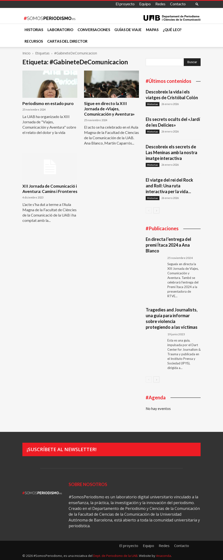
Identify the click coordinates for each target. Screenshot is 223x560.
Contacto (178, 3)
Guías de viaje (128, 29)
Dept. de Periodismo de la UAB (115, 555)
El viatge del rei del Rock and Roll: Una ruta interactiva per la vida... (169, 185)
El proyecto (125, 3)
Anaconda (163, 555)
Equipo (145, 3)
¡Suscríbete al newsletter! (62, 449)
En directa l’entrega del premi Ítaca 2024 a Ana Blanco (168, 245)
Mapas (152, 29)
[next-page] (156, 210)
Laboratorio (60, 29)
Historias (34, 29)
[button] (197, 4)
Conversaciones (94, 29)
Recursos (34, 41)
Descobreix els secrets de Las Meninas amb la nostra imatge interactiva (171, 152)
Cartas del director (67, 41)
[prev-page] (149, 210)
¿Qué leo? (172, 29)
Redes (160, 3)
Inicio (26, 53)
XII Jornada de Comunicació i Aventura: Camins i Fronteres (49, 189)
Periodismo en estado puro (48, 103)
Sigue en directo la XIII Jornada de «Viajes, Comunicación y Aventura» (109, 109)
